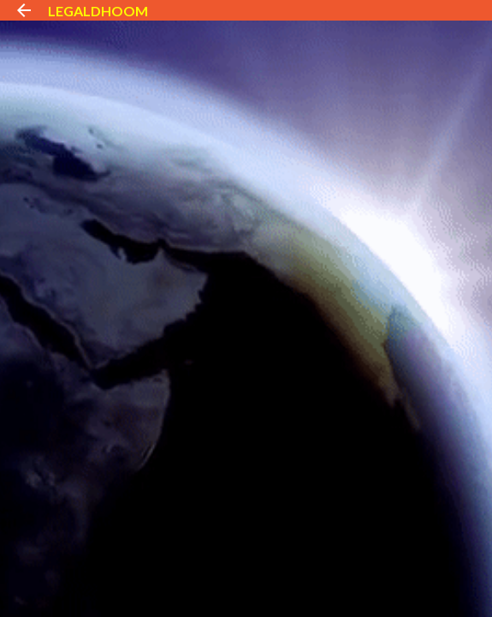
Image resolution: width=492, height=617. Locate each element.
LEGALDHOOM (98, 11)
